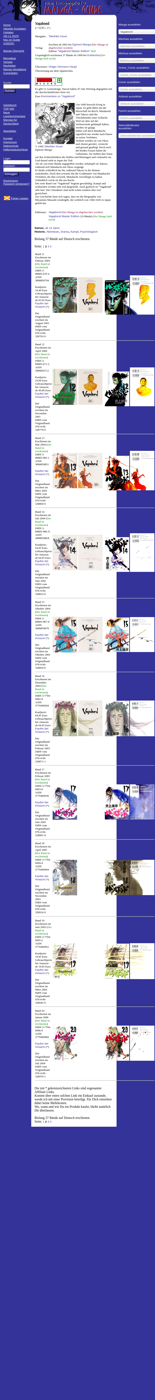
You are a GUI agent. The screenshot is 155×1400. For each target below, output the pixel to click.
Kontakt (8, 138)
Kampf (75, 231)
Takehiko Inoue (58, 36)
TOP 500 (8, 108)
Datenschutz (11, 145)
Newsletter (9, 131)
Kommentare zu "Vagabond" (58, 96)
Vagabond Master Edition (73, 51)
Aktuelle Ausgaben (14, 28)
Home (7, 25)
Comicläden (10, 73)
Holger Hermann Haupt (63, 66)
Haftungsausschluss (15, 149)
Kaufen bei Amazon (41, 305)
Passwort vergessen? (16, 183)
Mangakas (9, 58)
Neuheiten (9, 65)
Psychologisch (89, 231)
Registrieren (10, 180)
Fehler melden (19, 198)
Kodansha (93, 55)
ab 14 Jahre (52, 228)
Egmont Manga (81, 44)
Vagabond (55, 212)
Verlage (8, 61)
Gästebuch (9, 105)
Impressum (10, 142)
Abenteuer (52, 231)
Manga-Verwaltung (14, 69)
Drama (65, 231)
